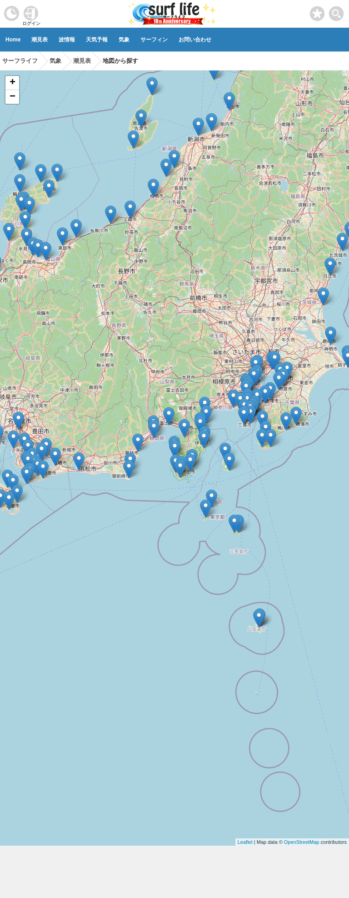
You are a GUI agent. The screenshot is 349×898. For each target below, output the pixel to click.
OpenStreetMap (301, 842)
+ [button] (12, 83)
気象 (124, 39)
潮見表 (39, 39)
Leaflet (245, 842)
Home (12, 39)
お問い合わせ (195, 39)
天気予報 (97, 39)
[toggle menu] (336, 11)
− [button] (12, 97)
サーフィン (154, 39)
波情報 (67, 39)
